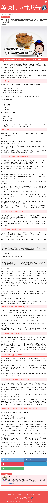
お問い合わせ (33, 495)
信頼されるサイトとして (12, 495)
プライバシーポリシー (26, 495)
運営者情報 (19, 495)
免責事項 (38, 495)
